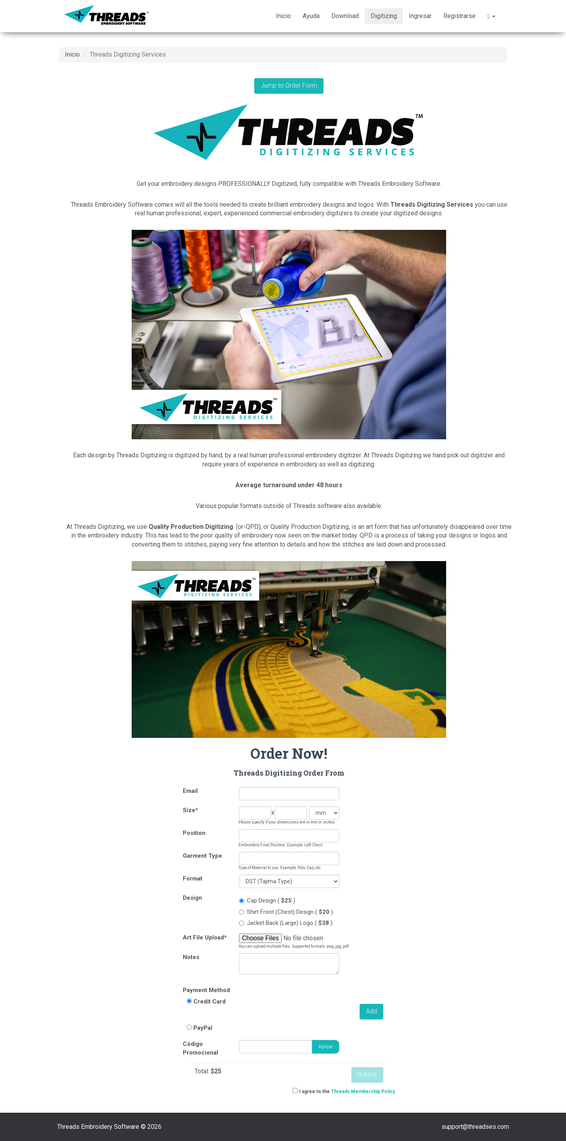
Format (192, 878)
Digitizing (384, 16)
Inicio (283, 16)
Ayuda (311, 16)
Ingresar (420, 16)
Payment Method (206, 990)
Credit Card (209, 1001)
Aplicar (325, 1046)
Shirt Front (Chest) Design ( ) (286, 911)
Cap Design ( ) (267, 900)
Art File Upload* (205, 937)
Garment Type (202, 855)
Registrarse (459, 16)
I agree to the (347, 1091)
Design (192, 897)
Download (345, 16)
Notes (191, 957)
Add (371, 1011)
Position (194, 832)
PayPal (202, 1027)
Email (190, 790)
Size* (190, 810)
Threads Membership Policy (363, 1091)
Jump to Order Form (289, 85)
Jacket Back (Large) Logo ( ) (286, 922)
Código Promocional (200, 1048)
